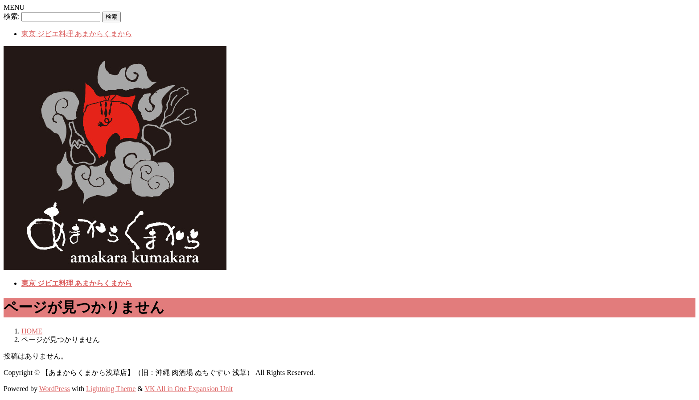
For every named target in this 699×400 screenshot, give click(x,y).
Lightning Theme (111, 388)
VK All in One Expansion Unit (189, 388)
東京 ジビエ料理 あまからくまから (76, 34)
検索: (12, 16)
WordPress (54, 388)
